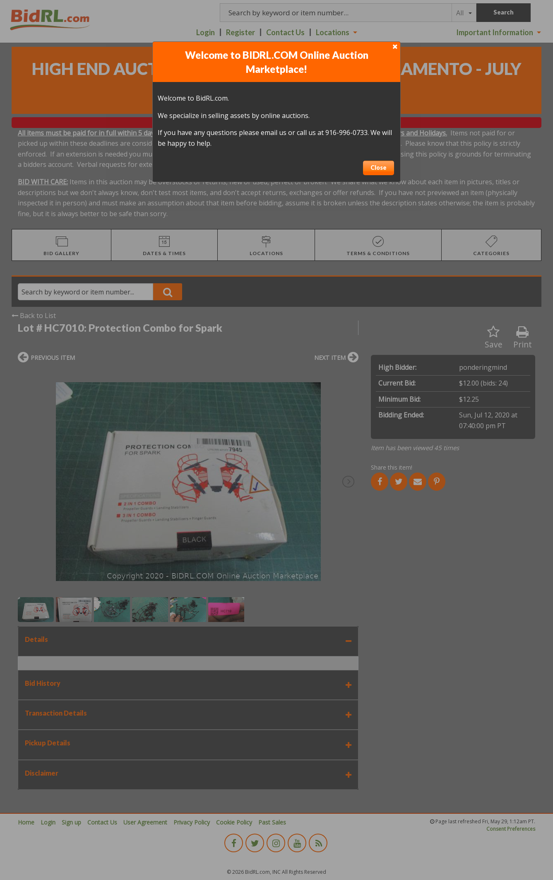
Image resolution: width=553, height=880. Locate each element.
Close (378, 167)
